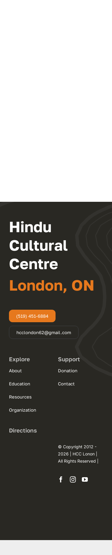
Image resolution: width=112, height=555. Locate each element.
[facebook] (61, 480)
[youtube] (85, 480)
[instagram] (73, 480)
